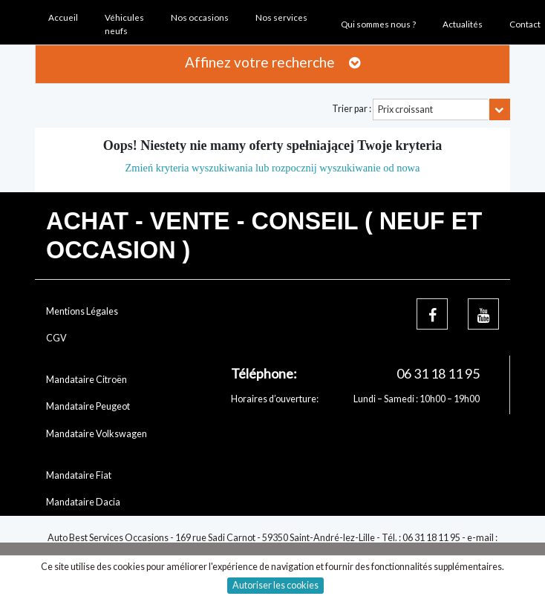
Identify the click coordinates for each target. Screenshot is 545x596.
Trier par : (351, 108)
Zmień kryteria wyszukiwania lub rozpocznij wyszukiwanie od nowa (272, 168)
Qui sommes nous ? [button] (378, 24)
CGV (56, 338)
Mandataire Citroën (86, 379)
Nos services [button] (281, 17)
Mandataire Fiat (78, 475)
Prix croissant (405, 109)
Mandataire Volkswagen (96, 433)
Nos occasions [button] (200, 17)
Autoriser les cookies (275, 585)
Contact (525, 24)
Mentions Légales (82, 311)
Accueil (63, 17)
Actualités (463, 24)
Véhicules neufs (124, 24)
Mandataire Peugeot (88, 406)
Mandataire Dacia (83, 502)
